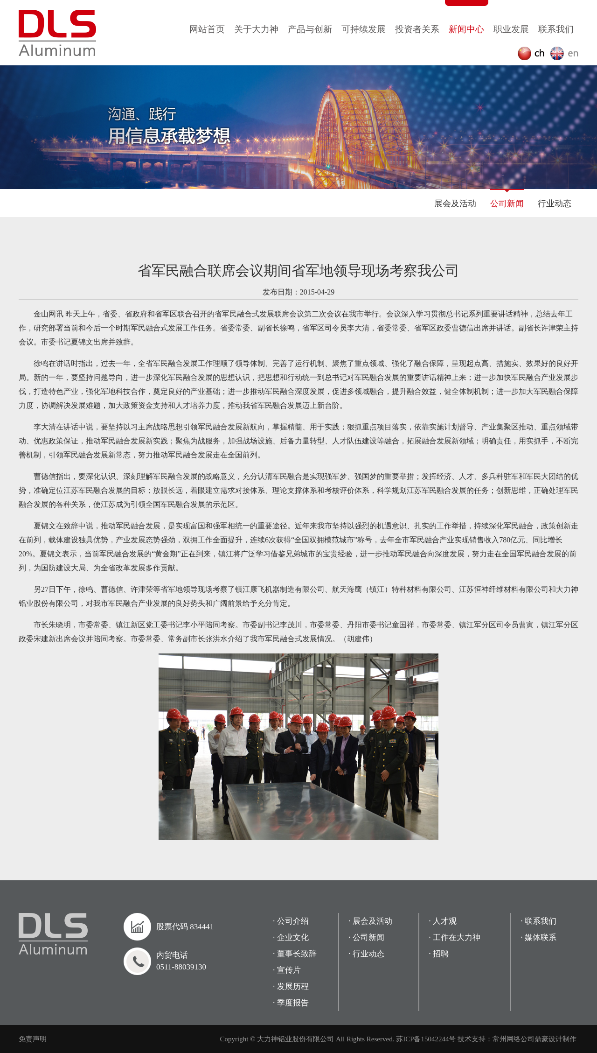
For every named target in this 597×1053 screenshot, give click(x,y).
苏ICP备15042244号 (426, 1039)
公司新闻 (507, 203)
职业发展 (511, 29)
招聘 (441, 953)
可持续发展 (363, 29)
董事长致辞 (297, 953)
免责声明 (33, 1039)
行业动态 (554, 203)
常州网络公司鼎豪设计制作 (534, 1039)
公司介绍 (293, 921)
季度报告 (293, 1002)
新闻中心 (466, 29)
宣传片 (289, 970)
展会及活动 (455, 203)
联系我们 (556, 29)
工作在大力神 (456, 937)
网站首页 (207, 29)
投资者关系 (417, 29)
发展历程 (293, 986)
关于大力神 (256, 29)
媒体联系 (540, 937)
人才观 (445, 921)
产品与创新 (310, 29)
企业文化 (293, 937)
